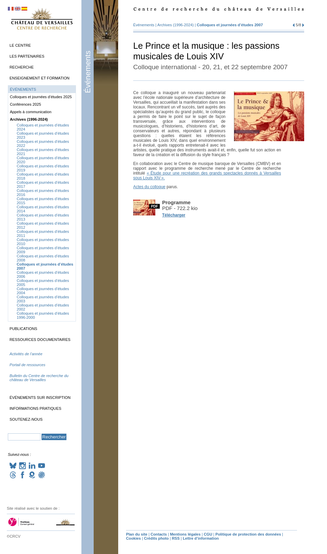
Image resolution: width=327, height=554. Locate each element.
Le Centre (20, 45)
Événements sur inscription (40, 397)
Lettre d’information (201, 538)
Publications (23, 329)
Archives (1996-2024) (175, 25)
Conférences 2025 (25, 104)
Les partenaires (27, 56)
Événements (87, 72)
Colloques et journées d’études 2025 (41, 97)
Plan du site (136, 534)
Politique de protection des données (248, 534)
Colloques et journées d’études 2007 (230, 25)
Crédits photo (156, 538)
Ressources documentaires (40, 340)
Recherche (22, 67)
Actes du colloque (149, 186)
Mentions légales (185, 534)
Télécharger (173, 215)
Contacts (159, 534)
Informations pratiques (35, 408)
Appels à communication (30, 112)
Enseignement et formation (39, 78)
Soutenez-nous (26, 419)
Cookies (133, 538)
